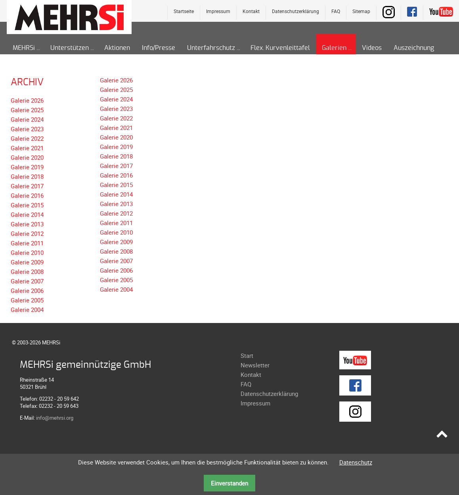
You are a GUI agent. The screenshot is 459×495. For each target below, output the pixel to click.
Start (247, 355)
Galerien (334, 48)
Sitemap (361, 11)
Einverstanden (229, 483)
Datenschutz (355, 462)
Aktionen (117, 48)
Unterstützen (69, 48)
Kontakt (251, 11)
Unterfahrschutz (211, 48)
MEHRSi (24, 48)
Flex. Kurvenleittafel (280, 48)
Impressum (218, 11)
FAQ (335, 11)
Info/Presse (158, 48)
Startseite (184, 11)
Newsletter (255, 365)
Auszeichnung (414, 48)
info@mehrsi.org (54, 417)
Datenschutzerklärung (295, 11)
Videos (372, 48)
